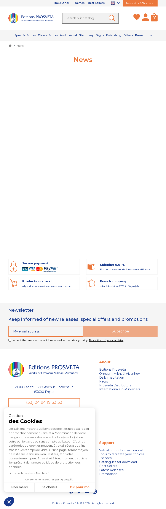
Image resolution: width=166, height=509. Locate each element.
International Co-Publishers (119, 389)
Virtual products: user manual (121, 451)
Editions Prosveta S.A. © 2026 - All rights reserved (83, 503)
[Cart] (154, 18)
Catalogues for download (118, 463)
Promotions (108, 475)
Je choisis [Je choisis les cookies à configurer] (49, 487)
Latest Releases (111, 470)
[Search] (90, 18)
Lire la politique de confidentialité (28, 473)
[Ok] (113, 18)
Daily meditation (111, 377)
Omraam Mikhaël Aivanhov (119, 374)
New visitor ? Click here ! (140, 3)
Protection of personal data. (106, 340)
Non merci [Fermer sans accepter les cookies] (19, 487)
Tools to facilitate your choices (121, 455)
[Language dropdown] (116, 3)
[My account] (145, 18)
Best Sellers (94, 3)
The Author (52, 3)
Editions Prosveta (112, 369)
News (103, 381)
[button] (9, 501)
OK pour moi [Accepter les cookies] (80, 487)
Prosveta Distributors (115, 385)
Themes (73, 3)
